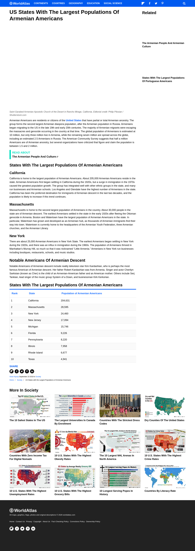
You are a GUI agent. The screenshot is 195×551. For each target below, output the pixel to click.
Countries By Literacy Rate (160, 491)
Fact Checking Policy (60, 521)
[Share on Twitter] (22, 371)
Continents (41, 3)
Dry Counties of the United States (164, 420)
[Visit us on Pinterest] (28, 529)
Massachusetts (21, 204)
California (17, 173)
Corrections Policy (77, 521)
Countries (58, 3)
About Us (46, 521)
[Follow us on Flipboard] (11, 529)
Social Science (113, 3)
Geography (76, 3)
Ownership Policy (93, 521)
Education (93, 3)
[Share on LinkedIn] (32, 371)
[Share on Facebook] (17, 371)
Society (38, 377)
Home (11, 521)
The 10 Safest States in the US (27, 420)
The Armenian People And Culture (34, 156)
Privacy (29, 521)
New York (17, 236)
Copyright (37, 521)
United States (73, 120)
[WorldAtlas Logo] (20, 3)
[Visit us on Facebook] (17, 529)
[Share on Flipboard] (11, 371)
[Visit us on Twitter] (22, 529)
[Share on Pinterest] (27, 371)
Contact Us (20, 521)
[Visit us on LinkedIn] (33, 529)
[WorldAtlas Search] (184, 3)
